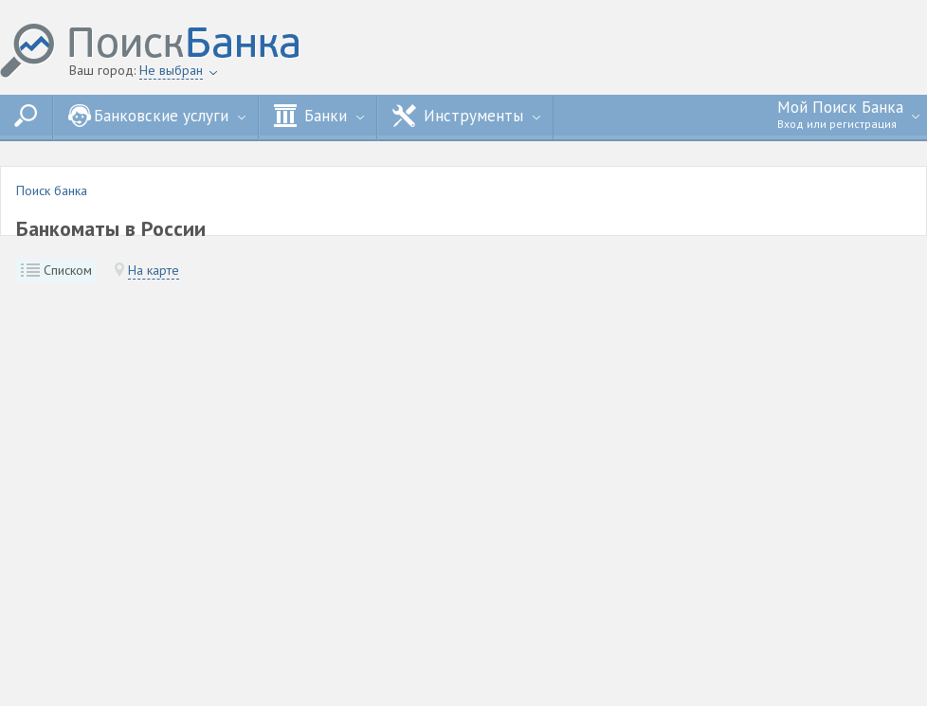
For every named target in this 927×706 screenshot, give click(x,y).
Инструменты (466, 115)
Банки (319, 115)
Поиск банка (51, 190)
